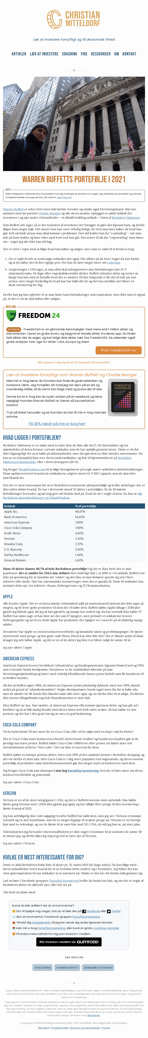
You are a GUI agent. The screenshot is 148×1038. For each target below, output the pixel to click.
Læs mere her (64, 197)
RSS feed (43, 1027)
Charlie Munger (50, 213)
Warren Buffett (13, 209)
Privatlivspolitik (59, 1027)
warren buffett (68, 968)
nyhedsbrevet (41, 922)
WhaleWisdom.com (32, 469)
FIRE (84, 54)
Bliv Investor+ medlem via (68, 942)
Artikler (19, 54)
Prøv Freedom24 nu (118, 350)
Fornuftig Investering (64, 880)
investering (43, 968)
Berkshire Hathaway (126, 217)
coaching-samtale (106, 928)
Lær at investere (44, 54)
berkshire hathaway (98, 968)
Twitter (114, 911)
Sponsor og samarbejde (85, 1027)
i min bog (113, 262)
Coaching (69, 54)
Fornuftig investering (83, 770)
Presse (106, 1027)
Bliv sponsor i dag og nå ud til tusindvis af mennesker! (74, 362)
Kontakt (129, 54)
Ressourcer (101, 54)
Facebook (91, 911)
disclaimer (93, 1015)
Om (116, 54)
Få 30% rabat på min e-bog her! (57, 423)
